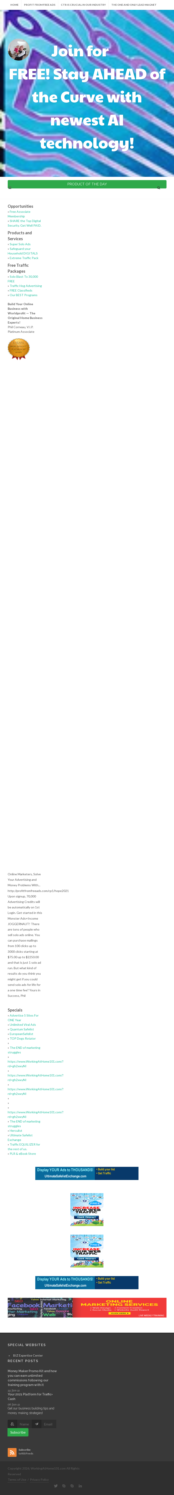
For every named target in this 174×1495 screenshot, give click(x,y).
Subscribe (18, 1432)
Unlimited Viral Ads (23, 1024)
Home (14, 4)
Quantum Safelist (22, 1029)
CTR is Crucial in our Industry (83, 4)
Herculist (16, 1130)
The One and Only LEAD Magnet (134, 4)
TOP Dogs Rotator (23, 1038)
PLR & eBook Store (23, 1153)
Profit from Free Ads (39, 4)
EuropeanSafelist (21, 1034)
